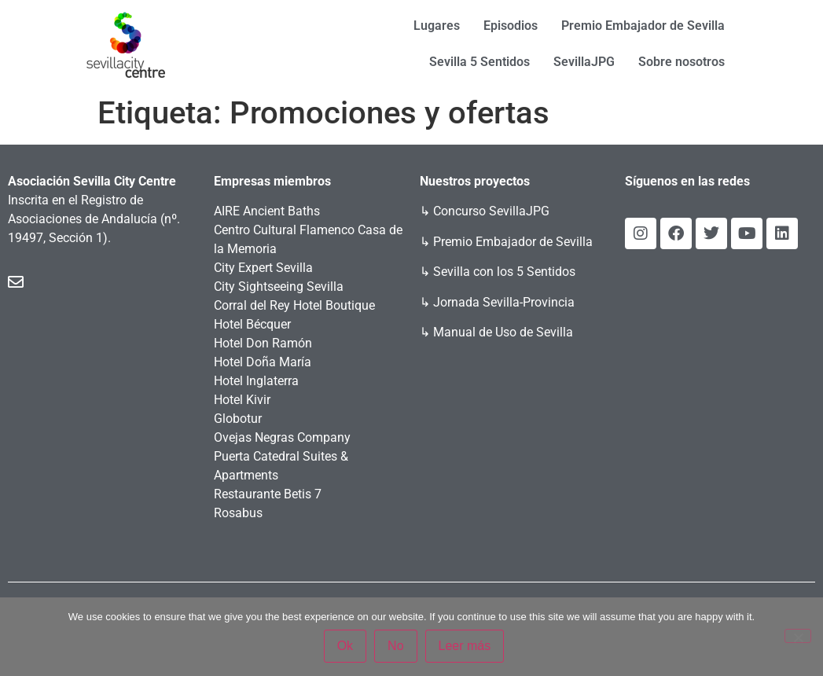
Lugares (436, 25)
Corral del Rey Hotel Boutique (294, 305)
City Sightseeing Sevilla (279, 286)
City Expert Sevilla (263, 267)
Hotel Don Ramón (263, 343)
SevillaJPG (584, 61)
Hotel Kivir (242, 399)
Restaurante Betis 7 (267, 494)
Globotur (238, 418)
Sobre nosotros (681, 61)
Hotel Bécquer (252, 324)
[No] (797, 637)
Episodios (510, 25)
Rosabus (238, 512)
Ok (347, 647)
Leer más (466, 647)
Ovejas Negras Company (282, 437)
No (397, 647)
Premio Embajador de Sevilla (643, 25)
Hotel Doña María (262, 362)
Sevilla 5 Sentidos (479, 61)
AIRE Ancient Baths (267, 211)
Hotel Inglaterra (256, 380)
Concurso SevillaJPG (491, 211)
